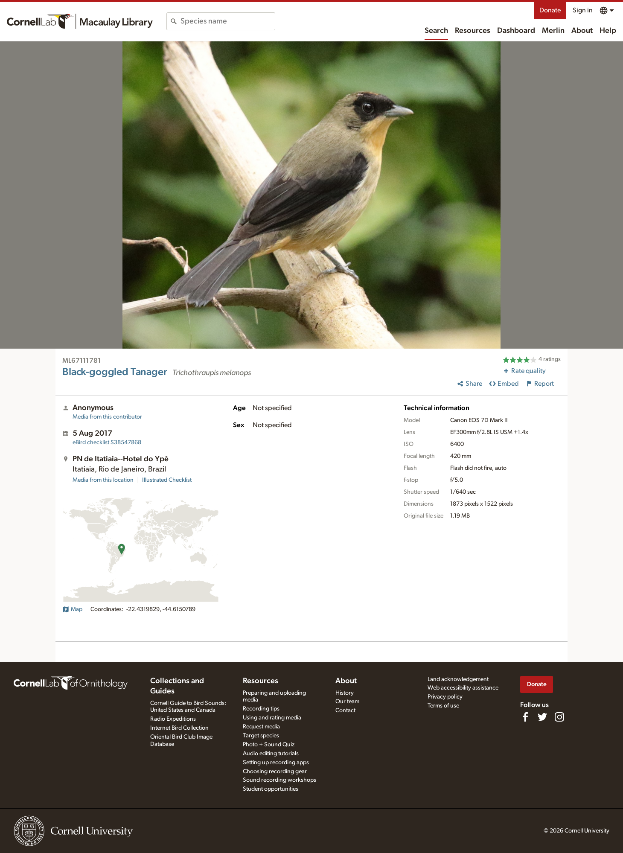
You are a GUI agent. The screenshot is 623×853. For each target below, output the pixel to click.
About (582, 31)
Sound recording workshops (279, 780)
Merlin (553, 31)
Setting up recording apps (276, 763)
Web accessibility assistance (463, 688)
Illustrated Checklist (167, 480)
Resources (472, 31)
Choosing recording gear (275, 771)
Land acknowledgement (458, 679)
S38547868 (107, 442)
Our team (347, 702)
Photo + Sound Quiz (268, 745)
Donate (550, 10)
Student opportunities (270, 789)
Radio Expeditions (173, 719)
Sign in (583, 10)
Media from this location (103, 480)
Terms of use (443, 706)
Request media (261, 727)
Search (436, 31)
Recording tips (261, 709)
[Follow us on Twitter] (542, 717)
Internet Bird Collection (179, 728)
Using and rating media (272, 718)
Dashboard (516, 31)
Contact (345, 710)
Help (608, 31)
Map (72, 609)
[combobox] (227, 21)
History (344, 693)
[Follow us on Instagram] (559, 717)
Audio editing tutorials (271, 754)
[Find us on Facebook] (525, 717)
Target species (261, 736)
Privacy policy (445, 697)
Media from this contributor (107, 417)
